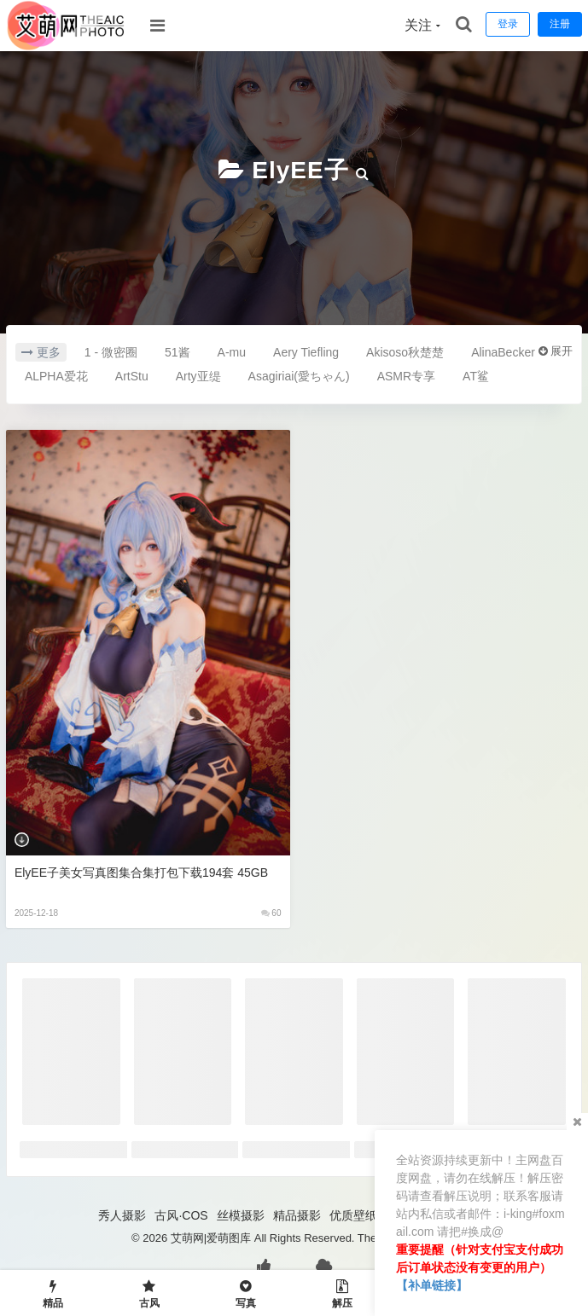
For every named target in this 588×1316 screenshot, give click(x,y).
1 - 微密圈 (110, 352)
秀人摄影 (122, 1215)
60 (271, 913)
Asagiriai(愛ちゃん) (299, 376)
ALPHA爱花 (56, 376)
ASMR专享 (406, 376)
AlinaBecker (503, 352)
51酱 (177, 352)
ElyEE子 (300, 170)
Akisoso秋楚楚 (405, 352)
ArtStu (131, 376)
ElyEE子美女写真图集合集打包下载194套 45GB (141, 872)
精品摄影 (297, 1215)
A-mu (232, 352)
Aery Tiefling (306, 352)
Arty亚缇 (198, 376)
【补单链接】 (432, 1285)
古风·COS (180, 1215)
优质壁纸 (353, 1215)
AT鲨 (476, 376)
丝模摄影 (241, 1215)
